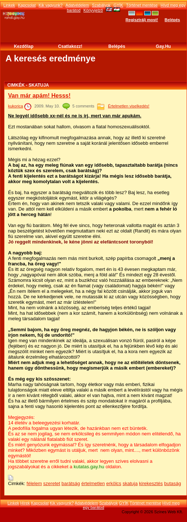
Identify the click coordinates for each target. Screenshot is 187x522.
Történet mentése (142, 5)
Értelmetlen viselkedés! (128, 106)
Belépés (172, 20)
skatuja (130, 483)
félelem (34, 483)
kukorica (15, 106)
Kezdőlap (23, 46)
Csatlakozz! (70, 46)
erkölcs (113, 483)
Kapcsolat (26, 5)
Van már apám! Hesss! (39, 95)
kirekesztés (151, 483)
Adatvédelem (77, 5)
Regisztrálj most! (142, 20)
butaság (172, 483)
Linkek (9, 5)
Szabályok (101, 5)
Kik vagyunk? (51, 5)
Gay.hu (163, 46)
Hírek (25, 503)
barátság (70, 483)
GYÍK (118, 5)
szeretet (51, 483)
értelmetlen (93, 483)
